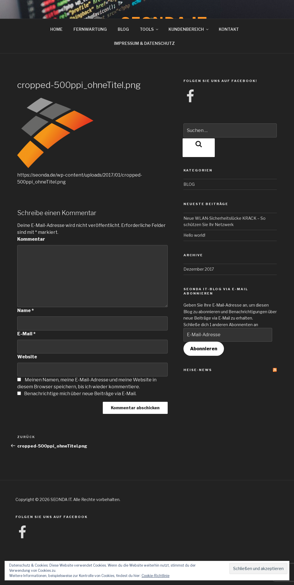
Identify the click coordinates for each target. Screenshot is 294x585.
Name (25, 310)
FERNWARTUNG (90, 29)
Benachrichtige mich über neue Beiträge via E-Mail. (80, 393)
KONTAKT (229, 29)
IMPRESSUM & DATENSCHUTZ (144, 43)
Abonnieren (203, 348)
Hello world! (194, 235)
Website (27, 357)
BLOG (123, 29)
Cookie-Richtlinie (155, 575)
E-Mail (26, 334)
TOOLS (149, 29)
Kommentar (31, 239)
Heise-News (197, 370)
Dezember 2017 (198, 269)
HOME (56, 29)
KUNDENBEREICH (189, 29)
